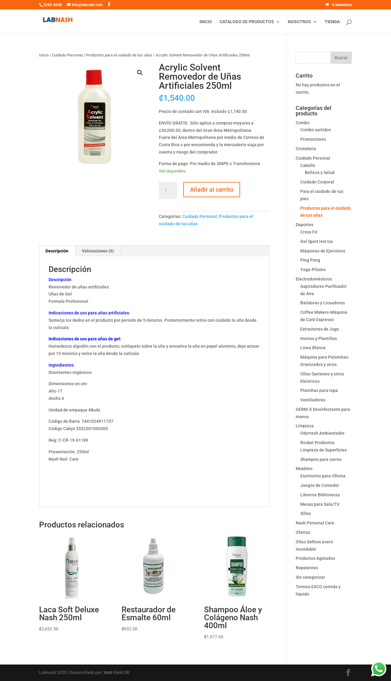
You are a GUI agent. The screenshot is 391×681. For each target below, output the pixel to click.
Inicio (205, 22)
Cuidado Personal (67, 55)
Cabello (307, 165)
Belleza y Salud (319, 172)
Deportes (304, 224)
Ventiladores (312, 399)
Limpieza (305, 425)
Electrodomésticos (314, 279)
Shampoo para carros (321, 459)
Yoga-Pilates (313, 269)
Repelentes (307, 567)
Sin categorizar (310, 577)
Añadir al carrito (211, 189)
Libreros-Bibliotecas (320, 494)
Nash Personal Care (315, 522)
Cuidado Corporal (317, 181)
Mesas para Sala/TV (319, 504)
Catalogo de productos (247, 22)
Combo (302, 122)
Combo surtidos (315, 129)
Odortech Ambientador (322, 433)
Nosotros (299, 22)
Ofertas (303, 532)
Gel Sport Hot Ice (316, 241)
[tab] (57, 251)
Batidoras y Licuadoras (322, 302)
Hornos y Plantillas (318, 338)
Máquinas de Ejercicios (322, 250)
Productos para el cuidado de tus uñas (119, 55)
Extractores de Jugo (319, 329)
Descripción (57, 250)
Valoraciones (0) (98, 250)
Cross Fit (308, 232)
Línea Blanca (313, 347)
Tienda (332, 22)
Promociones (313, 139)
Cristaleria (306, 148)
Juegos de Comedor (319, 485)
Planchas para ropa (319, 390)
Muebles (304, 468)
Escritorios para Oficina (322, 475)
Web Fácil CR (116, 672)
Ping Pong (310, 260)
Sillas (305, 513)
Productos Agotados (315, 558)
